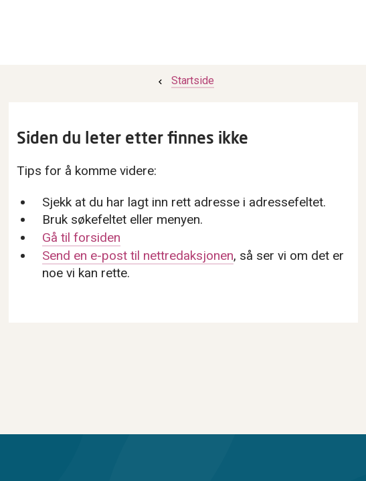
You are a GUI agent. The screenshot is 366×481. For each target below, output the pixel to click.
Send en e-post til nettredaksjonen (138, 255)
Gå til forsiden (81, 237)
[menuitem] (184, 80)
